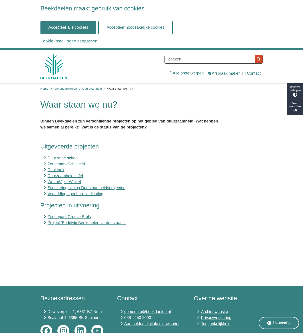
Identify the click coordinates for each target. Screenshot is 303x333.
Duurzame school (63, 158)
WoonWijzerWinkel (64, 182)
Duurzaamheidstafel (65, 176)
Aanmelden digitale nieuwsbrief (151, 323)
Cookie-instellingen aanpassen (68, 41)
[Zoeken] (210, 59)
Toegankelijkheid (215, 323)
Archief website (214, 311)
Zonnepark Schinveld (66, 164)
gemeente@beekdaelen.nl (147, 311)
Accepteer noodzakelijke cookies (135, 27)
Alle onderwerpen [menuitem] (187, 73)
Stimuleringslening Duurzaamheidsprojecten (86, 188)
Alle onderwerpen (65, 88)
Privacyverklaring (216, 317)
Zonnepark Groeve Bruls (69, 217)
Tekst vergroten (295, 107)
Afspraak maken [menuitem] (224, 73)
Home (44, 88)
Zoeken (259, 59)
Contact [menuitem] (253, 73)
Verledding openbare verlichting (75, 194)
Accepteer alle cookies (68, 27)
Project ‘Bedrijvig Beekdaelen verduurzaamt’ (87, 223)
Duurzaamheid (92, 88)
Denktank (56, 170)
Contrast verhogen (295, 91)
